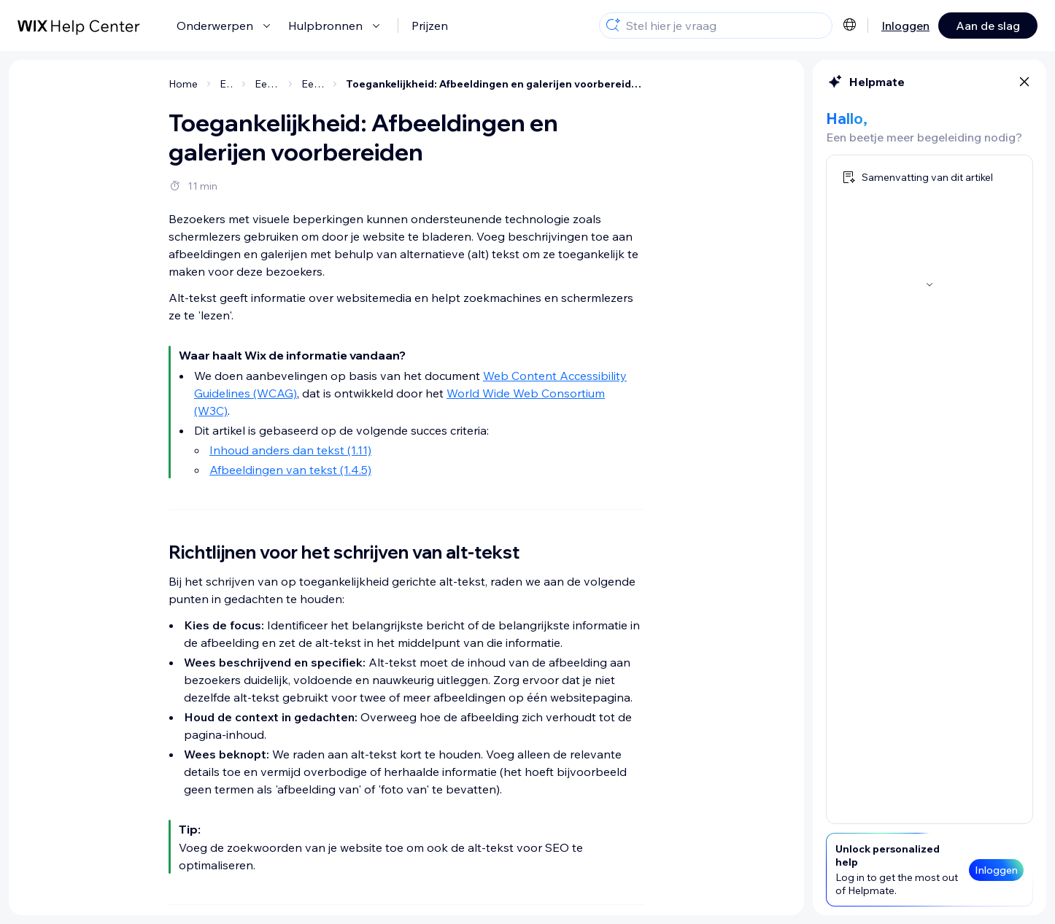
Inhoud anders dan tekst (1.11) (403, 450)
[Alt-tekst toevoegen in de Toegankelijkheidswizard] (119, 261)
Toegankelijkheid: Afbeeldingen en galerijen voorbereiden (608, 83)
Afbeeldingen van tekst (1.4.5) (403, 469)
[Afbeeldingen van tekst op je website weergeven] (119, 390)
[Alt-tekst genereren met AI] (119, 290)
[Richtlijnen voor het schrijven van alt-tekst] (119, 118)
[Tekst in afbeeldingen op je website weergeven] (119, 354)
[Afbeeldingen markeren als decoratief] (119, 318)
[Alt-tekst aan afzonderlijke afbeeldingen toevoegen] (119, 189)
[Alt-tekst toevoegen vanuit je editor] (119, 153)
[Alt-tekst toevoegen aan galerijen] (119, 225)
